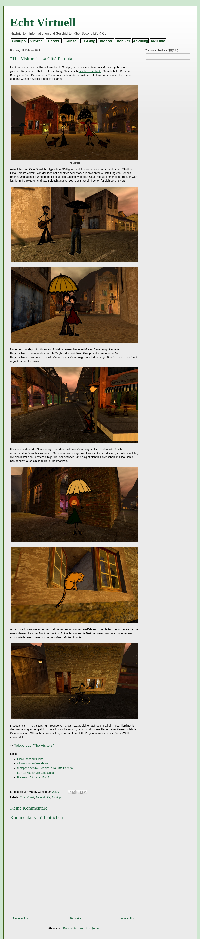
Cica (22, 797)
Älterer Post (128, 918)
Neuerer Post (21, 918)
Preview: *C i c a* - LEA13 (33, 777)
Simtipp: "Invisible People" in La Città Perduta (45, 768)
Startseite (75, 918)
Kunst (30, 797)
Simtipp (56, 797)
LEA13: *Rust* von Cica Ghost (35, 772)
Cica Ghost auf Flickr (30, 759)
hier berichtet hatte (90, 71)
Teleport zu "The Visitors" (34, 745)
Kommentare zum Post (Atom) (81, 928)
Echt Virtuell (43, 22)
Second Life (43, 797)
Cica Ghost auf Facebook (32, 763)
